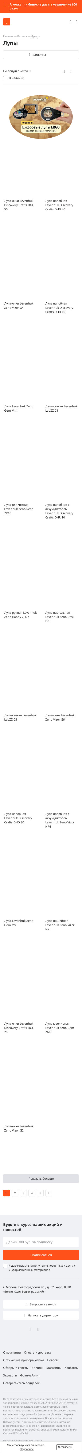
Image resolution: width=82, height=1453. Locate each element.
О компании (12, 1352)
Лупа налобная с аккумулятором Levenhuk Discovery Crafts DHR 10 (59, 511)
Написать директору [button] (42, 1315)
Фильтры (39, 55)
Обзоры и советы (15, 1368)
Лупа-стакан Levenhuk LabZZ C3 (20, 717)
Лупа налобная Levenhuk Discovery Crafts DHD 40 (59, 205)
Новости (53, 1360)
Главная (8, 36)
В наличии (16, 78)
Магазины (53, 1368)
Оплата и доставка (37, 1352)
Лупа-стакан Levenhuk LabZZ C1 (61, 408)
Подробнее (27, 1449)
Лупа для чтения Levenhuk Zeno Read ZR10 (19, 509)
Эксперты (10, 1375)
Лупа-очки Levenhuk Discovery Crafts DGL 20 (19, 1027)
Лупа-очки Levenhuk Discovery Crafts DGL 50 (19, 205)
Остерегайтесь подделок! (21, 1383)
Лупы (34, 36)
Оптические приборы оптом (23, 1360)
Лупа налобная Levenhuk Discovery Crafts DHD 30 (18, 818)
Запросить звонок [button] (42, 1304)
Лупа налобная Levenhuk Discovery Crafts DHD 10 (59, 307)
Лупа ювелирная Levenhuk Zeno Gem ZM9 (59, 1027)
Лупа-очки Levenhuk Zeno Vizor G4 (18, 305)
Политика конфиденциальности (22, 1440)
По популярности (15, 71)
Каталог (22, 36)
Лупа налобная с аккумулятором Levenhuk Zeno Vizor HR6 (59, 820)
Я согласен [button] (65, 1447)
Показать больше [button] (41, 1178)
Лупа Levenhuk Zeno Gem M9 (18, 923)
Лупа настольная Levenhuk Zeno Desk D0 (59, 617)
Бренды (37, 1368)
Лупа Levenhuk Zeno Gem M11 (18, 408)
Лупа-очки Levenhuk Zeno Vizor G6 (59, 717)
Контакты (71, 1368)
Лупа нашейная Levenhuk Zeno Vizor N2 (59, 925)
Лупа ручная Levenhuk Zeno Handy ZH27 (20, 615)
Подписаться (41, 1255)
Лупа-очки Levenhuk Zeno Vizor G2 (18, 1128)
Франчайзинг (30, 1375)
